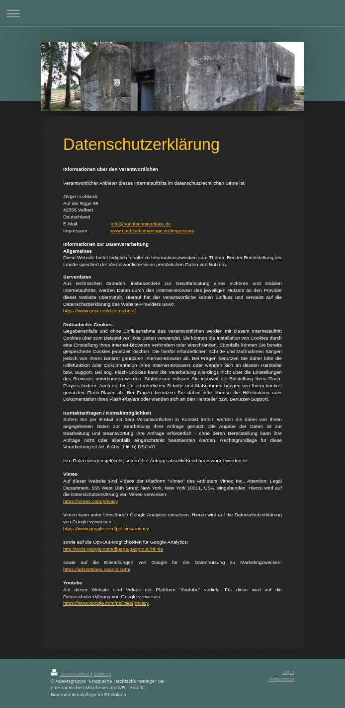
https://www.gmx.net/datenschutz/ (99, 310)
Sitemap (102, 674)
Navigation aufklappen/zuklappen (172, 13)
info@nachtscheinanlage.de (141, 223)
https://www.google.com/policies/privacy (106, 528)
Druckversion (71, 674)
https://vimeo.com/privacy (90, 501)
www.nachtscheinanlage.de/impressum (152, 230)
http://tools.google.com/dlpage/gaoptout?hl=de (113, 549)
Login (288, 672)
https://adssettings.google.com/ (96, 569)
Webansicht (281, 679)
